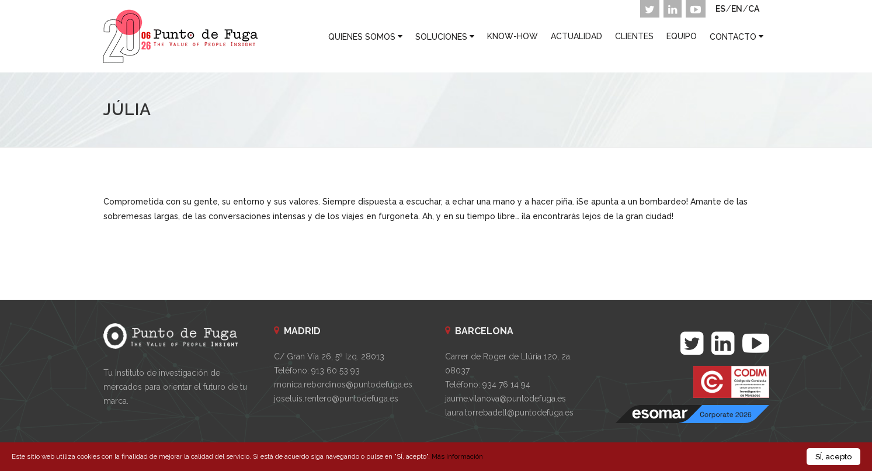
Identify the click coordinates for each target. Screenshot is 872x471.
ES (720, 8)
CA (753, 8)
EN (736, 8)
